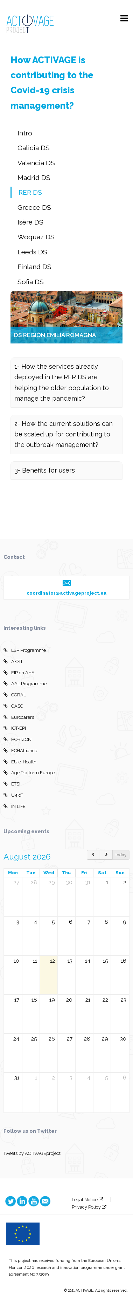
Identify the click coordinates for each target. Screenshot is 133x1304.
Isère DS (30, 222)
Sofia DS (31, 282)
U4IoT (13, 795)
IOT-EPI (15, 728)
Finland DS (34, 266)
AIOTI (13, 662)
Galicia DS (34, 148)
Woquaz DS (36, 237)
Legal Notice (87, 1199)
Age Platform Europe (29, 773)
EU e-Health (20, 762)
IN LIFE (15, 806)
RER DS (30, 192)
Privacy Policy (89, 1207)
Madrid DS (34, 177)
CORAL (15, 695)
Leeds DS (32, 252)
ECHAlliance (20, 751)
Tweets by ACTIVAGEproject (32, 1153)
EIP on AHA (19, 673)
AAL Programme (25, 684)
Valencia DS (36, 163)
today (120, 854)
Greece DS (34, 207)
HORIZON (17, 739)
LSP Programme (25, 650)
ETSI (12, 784)
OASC (13, 706)
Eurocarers (19, 717)
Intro (25, 133)
